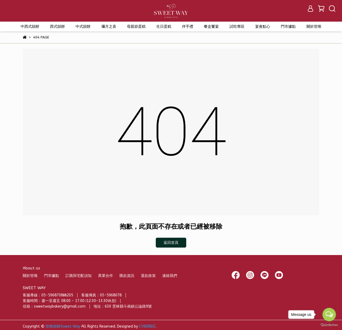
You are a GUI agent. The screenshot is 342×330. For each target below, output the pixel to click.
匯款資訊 (126, 275)
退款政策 (148, 275)
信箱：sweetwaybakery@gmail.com (54, 306)
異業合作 (105, 275)
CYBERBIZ (147, 326)
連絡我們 (169, 275)
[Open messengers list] (329, 314)
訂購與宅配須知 (78, 275)
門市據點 (51, 275)
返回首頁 (171, 242)
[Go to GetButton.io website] (329, 324)
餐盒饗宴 (211, 26)
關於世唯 (30, 275)
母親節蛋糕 (136, 26)
